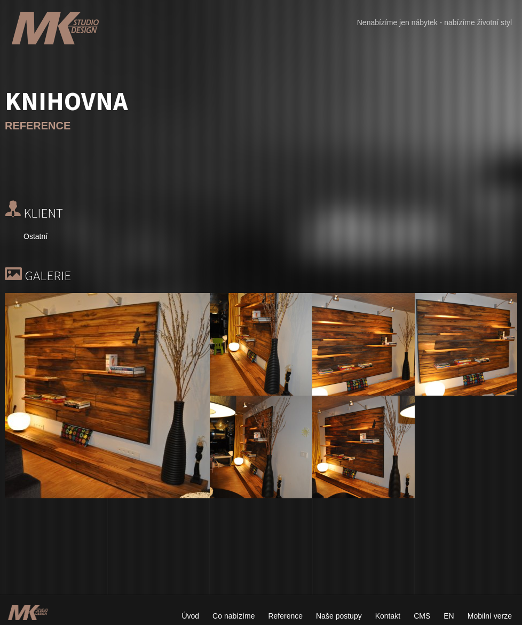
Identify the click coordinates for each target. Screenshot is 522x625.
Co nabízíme (233, 616)
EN (449, 616)
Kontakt (387, 616)
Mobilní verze (490, 616)
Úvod (190, 616)
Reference (285, 616)
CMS (422, 616)
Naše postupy (339, 616)
